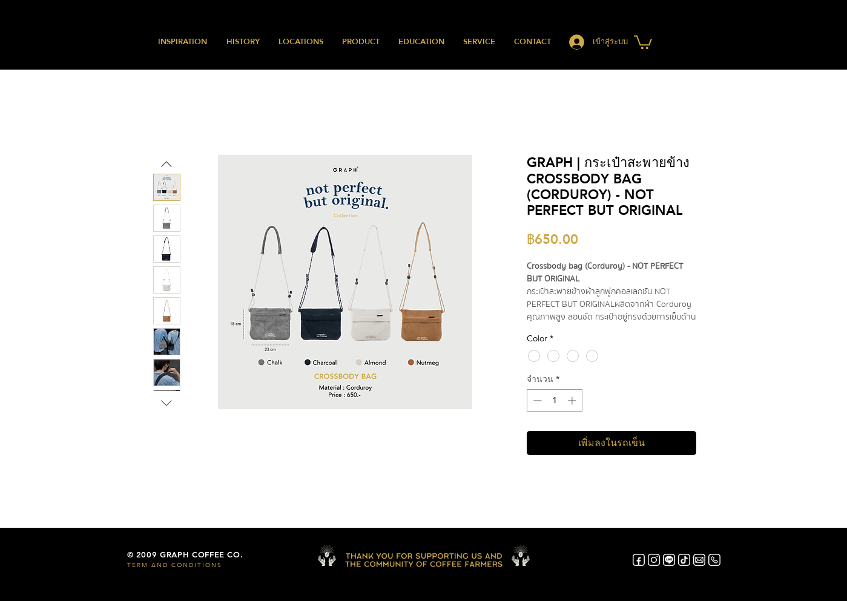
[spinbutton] (554, 400)
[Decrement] (536, 400)
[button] (643, 41)
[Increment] (573, 400)
